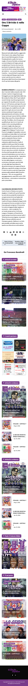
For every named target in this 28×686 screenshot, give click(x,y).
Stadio (15, 267)
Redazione (5, 278)
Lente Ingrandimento (11, 19)
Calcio (3, 19)
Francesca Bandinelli (15, 252)
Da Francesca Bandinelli (7, 29)
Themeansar (17, 683)
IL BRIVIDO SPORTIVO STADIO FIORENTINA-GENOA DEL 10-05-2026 (11, 412)
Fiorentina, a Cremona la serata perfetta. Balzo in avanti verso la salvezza (12, 299)
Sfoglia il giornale (8, 267)
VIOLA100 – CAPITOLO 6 (12, 277)
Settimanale (11, 265)
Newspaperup (11, 683)
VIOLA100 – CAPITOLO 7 (19, 424)
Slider (19, 19)
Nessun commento (7, 31)
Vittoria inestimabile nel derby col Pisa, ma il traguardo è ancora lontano (14, 322)
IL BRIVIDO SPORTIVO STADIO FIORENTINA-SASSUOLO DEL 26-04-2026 (11, 636)
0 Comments (20, 415)
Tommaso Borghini (7, 301)
